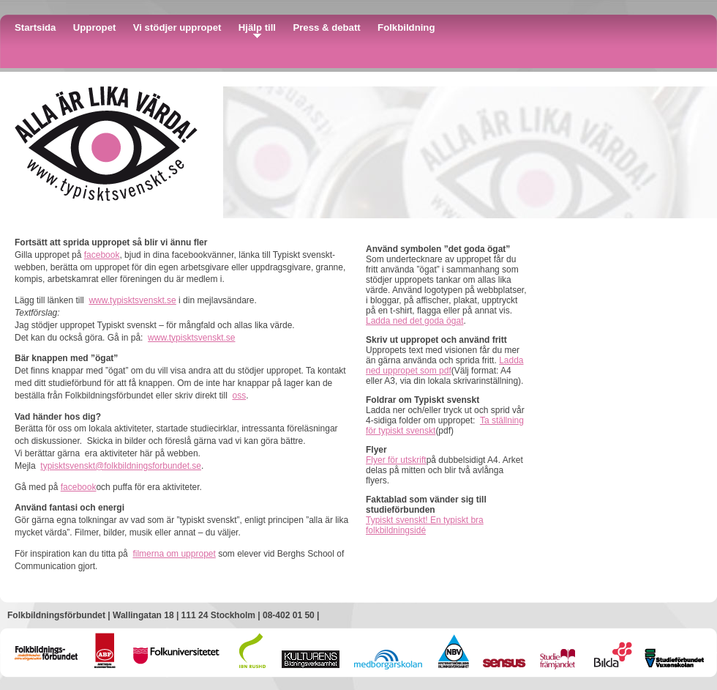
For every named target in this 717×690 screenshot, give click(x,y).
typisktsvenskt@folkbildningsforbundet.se (120, 466)
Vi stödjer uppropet (177, 27)
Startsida (35, 27)
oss (239, 395)
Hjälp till (257, 27)
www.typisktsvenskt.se (132, 300)
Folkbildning (406, 27)
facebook (102, 255)
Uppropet (94, 27)
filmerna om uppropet (173, 554)
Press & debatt (326, 27)
